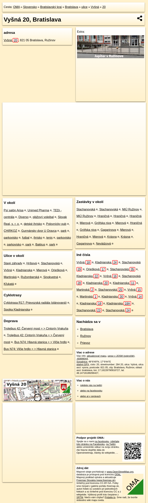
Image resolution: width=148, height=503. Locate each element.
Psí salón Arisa (13, 210)
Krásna (112, 236)
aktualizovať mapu (96, 355)
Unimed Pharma (38, 210)
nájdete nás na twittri (91, 385)
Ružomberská (30, 277)
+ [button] (9, 109)
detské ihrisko (33, 223)
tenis (49, 237)
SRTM (80, 497)
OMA (16, 7)
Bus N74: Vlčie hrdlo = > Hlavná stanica (30, 349)
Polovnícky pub (56, 223)
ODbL (118, 474)
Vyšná (95, 7)
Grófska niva (103, 223)
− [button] (9, 114)
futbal (25, 237)
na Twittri (110, 444)
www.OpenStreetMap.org (120, 471)
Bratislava (71, 7)
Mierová (41, 270)
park (63, 230)
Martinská (10, 277)
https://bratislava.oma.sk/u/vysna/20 (127, 192)
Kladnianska (24, 270)
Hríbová (31, 263)
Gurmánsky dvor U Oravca (38, 230)
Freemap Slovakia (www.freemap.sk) (96, 480)
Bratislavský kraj (51, 7)
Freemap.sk (97, 192)
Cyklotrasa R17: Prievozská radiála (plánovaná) (35, 302)
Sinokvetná (50, 277)
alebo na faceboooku (91, 390)
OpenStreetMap (78, 192)
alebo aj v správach (90, 396)
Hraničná (103, 216)
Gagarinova (108, 229)
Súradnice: (82, 361)
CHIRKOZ (10, 230)
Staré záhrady (13, 263)
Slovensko (30, 7)
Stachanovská (50, 263)
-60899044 (82, 358)
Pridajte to (110, 497)
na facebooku (102, 441)
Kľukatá (9, 284)
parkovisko (11, 237)
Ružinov (85, 336)
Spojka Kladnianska (17, 309)
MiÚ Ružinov (130, 209)
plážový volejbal (43, 217)
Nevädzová (103, 243)
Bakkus (40, 244)
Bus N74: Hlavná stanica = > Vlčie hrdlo (40, 342)
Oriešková (58, 270)
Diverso (23, 217)
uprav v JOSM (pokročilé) (121, 355)
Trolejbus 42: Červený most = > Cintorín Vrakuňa (36, 328)
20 (104, 7)
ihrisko (38, 237)
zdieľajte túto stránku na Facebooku (98, 443)
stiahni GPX (83, 364)
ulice (84, 7)
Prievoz (85, 342)
